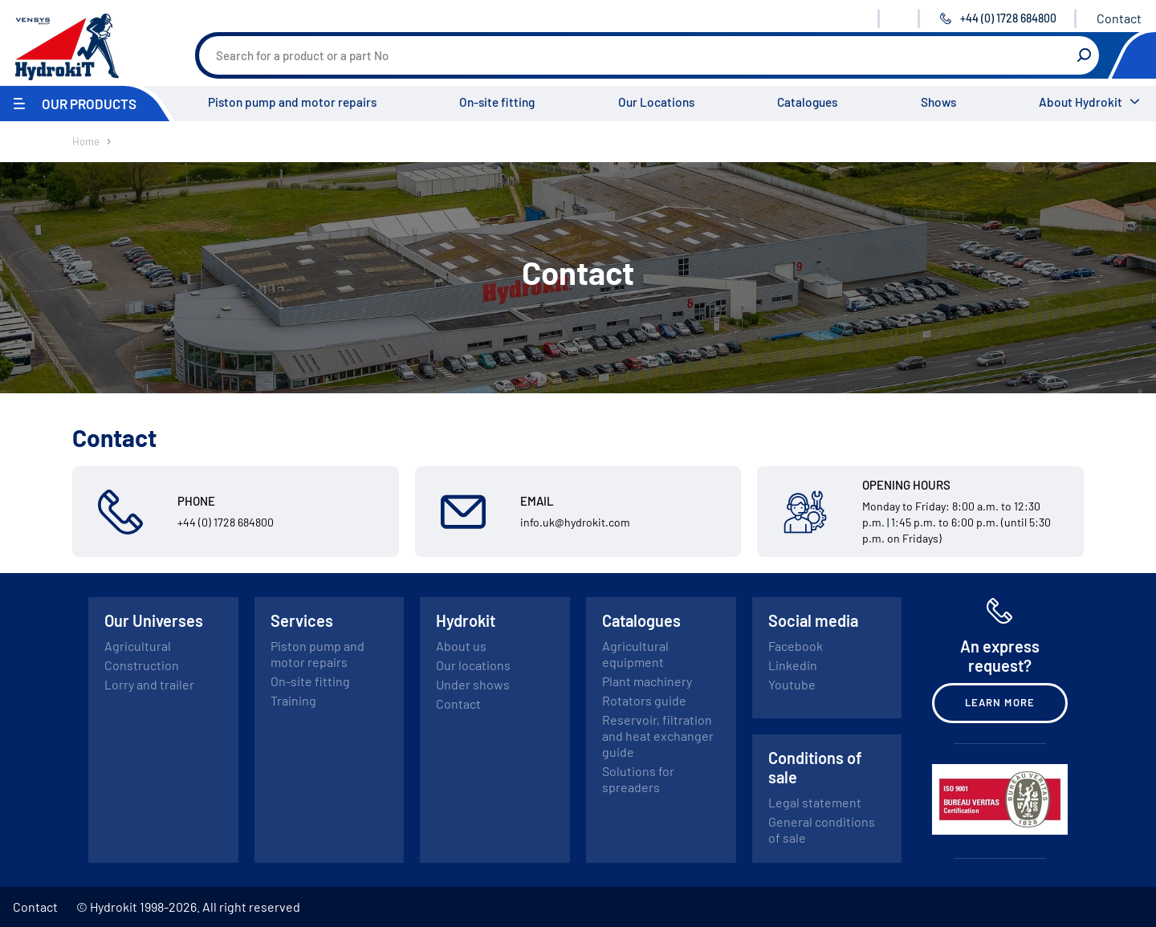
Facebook (795, 645)
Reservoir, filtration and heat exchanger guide (658, 735)
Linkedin (792, 665)
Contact (1119, 18)
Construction (141, 665)
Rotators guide (644, 700)
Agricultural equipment (635, 653)
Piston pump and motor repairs (292, 102)
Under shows (473, 684)
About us (461, 645)
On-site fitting (497, 102)
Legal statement (814, 802)
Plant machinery (647, 681)
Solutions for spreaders (638, 779)
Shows (938, 102)
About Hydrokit (1080, 102)
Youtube (792, 684)
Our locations (473, 665)
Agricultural (137, 645)
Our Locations (656, 102)
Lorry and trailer (149, 684)
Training (293, 700)
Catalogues (807, 102)
